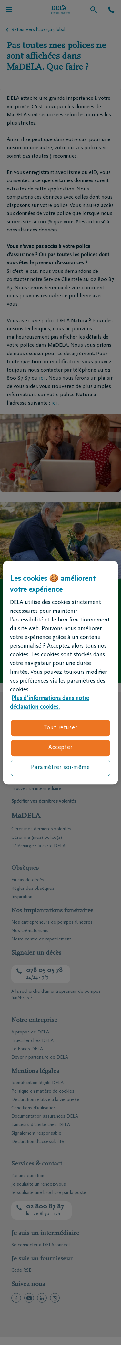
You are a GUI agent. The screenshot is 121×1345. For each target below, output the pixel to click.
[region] (60, 672)
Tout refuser (60, 728)
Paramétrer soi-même (60, 768)
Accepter (60, 748)
